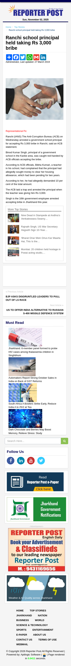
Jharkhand (24, 615)
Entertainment (42, 629)
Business (22, 620)
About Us (39, 634)
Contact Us (24, 639)
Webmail (22, 644)
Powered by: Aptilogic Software (23, 654)
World (39, 620)
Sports (21, 629)
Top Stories (19, 27)
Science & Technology (32, 625)
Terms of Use (47, 639)
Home (8, 27)
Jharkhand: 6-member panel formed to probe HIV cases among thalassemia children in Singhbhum (33, 352)
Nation (42, 615)
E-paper (21, 634)
